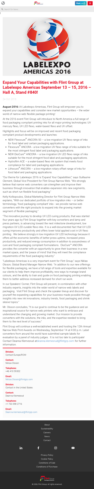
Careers (47, 432)
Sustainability (47, 428)
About (47, 425)
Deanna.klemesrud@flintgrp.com (21, 412)
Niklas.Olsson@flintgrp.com (19, 379)
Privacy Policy (47, 455)
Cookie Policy (47, 459)
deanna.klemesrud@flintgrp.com (55, 340)
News (47, 436)
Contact (47, 440)
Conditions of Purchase (46, 467)
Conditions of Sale (47, 463)
